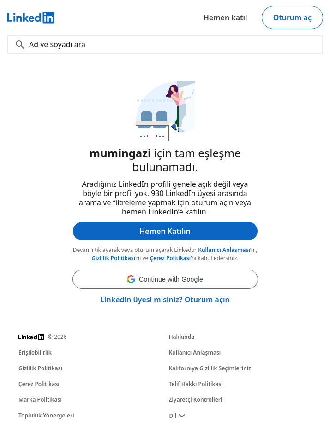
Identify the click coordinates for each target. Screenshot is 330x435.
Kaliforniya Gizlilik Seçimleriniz (210, 368)
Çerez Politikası (170, 258)
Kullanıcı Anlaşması (224, 250)
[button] (165, 279)
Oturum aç (292, 17)
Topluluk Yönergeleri (46, 415)
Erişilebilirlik (35, 352)
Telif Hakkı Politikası (196, 384)
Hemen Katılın (165, 231)
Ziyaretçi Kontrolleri (195, 400)
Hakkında (182, 337)
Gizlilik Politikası (113, 258)
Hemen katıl (225, 17)
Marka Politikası (40, 400)
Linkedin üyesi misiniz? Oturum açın (164, 299)
